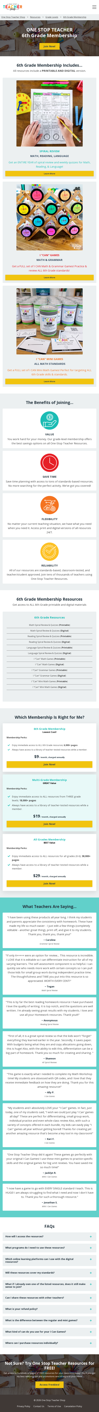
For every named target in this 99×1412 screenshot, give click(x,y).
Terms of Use (54, 1406)
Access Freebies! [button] (49, 1384)
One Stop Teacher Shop (13, 17)
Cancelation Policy (73, 1406)
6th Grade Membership (74, 17)
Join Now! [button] (49, 46)
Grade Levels (51, 17)
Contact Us (38, 1406)
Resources (35, 17)
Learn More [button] (49, 173)
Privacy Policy (23, 1406)
